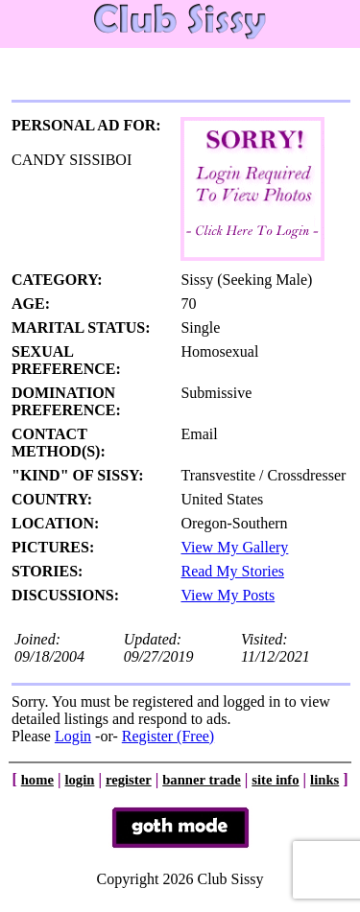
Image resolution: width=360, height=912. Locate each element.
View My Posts (227, 595)
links (324, 779)
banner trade (201, 779)
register (129, 779)
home (37, 779)
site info (275, 779)
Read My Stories (232, 571)
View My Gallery (234, 547)
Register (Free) (168, 736)
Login (73, 736)
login (79, 779)
